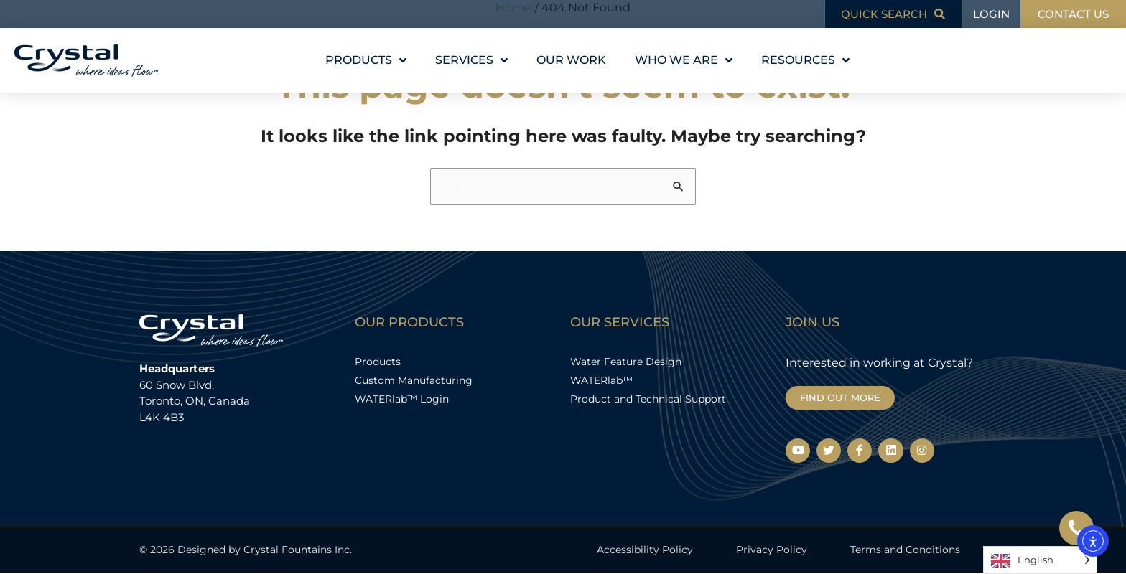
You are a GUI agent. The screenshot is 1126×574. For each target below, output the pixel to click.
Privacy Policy (771, 550)
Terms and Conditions (905, 550)
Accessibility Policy (645, 550)
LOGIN (991, 14)
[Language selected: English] (1040, 560)
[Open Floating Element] (1076, 528)
